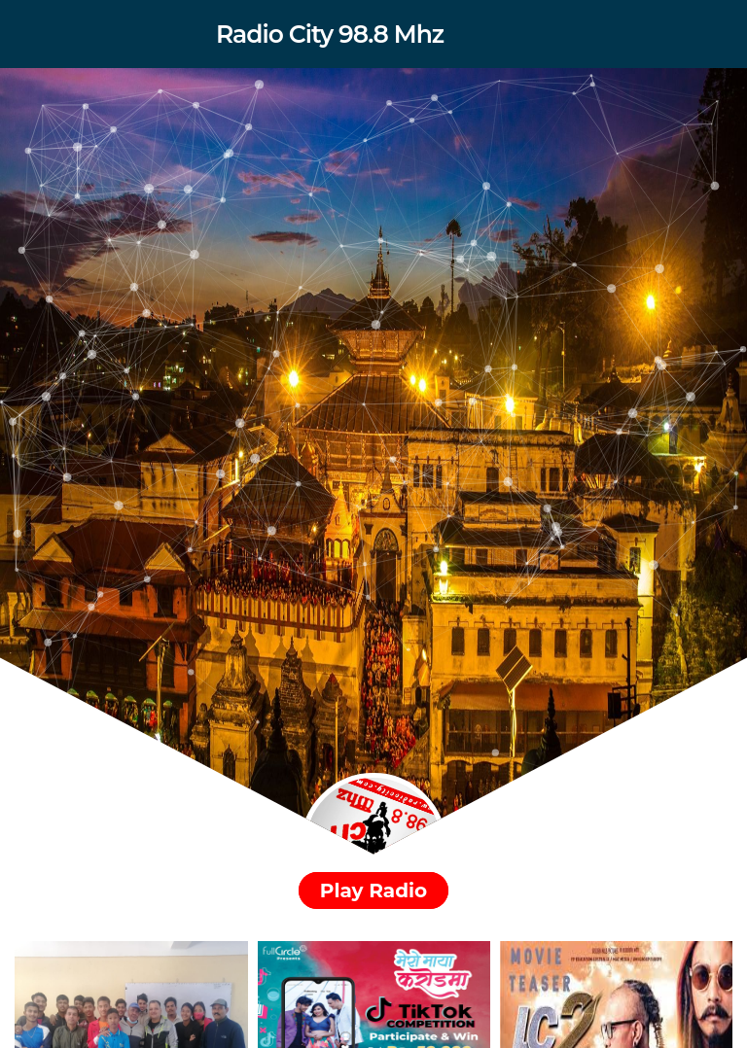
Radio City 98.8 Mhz (330, 34)
